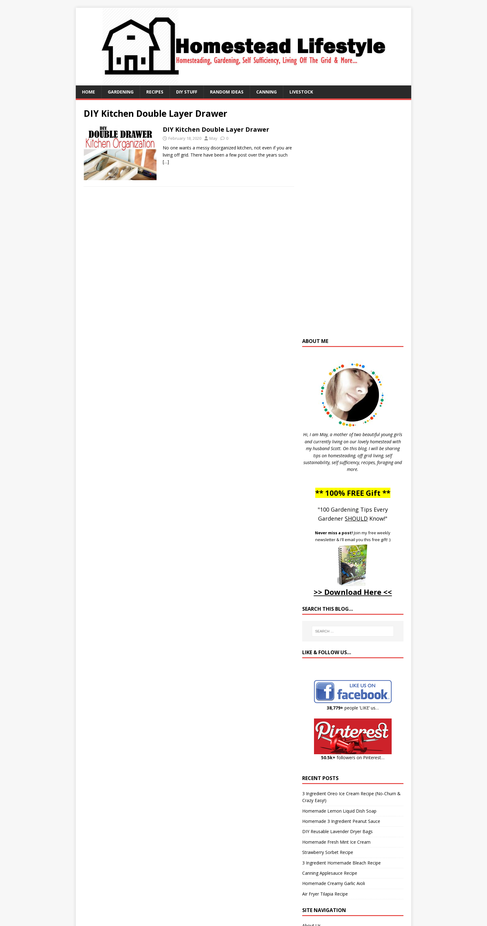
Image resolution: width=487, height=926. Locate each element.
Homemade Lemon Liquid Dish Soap (339, 811)
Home (88, 92)
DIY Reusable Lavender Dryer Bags (337, 831)
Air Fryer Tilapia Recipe (325, 894)
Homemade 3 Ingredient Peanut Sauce (341, 821)
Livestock (301, 92)
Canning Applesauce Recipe (329, 873)
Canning (266, 92)
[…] (166, 162)
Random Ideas (227, 92)
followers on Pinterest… (353, 757)
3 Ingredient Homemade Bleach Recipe (341, 863)
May (213, 138)
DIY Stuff (186, 92)
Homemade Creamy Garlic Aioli (333, 883)
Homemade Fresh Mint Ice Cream (336, 842)
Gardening (121, 92)
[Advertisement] (352, 222)
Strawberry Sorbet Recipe (327, 852)
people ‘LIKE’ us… (353, 708)
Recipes (154, 92)
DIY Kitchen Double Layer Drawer (216, 129)
